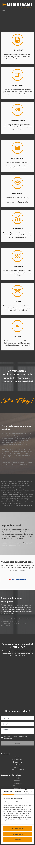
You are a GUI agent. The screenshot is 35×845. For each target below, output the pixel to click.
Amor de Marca (17, 490)
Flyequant (11, 503)
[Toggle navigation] (4, 11)
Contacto (17, 767)
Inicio (17, 757)
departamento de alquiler (10, 545)
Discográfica (17, 762)
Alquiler (17, 764)
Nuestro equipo (17, 759)
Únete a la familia (17, 769)
